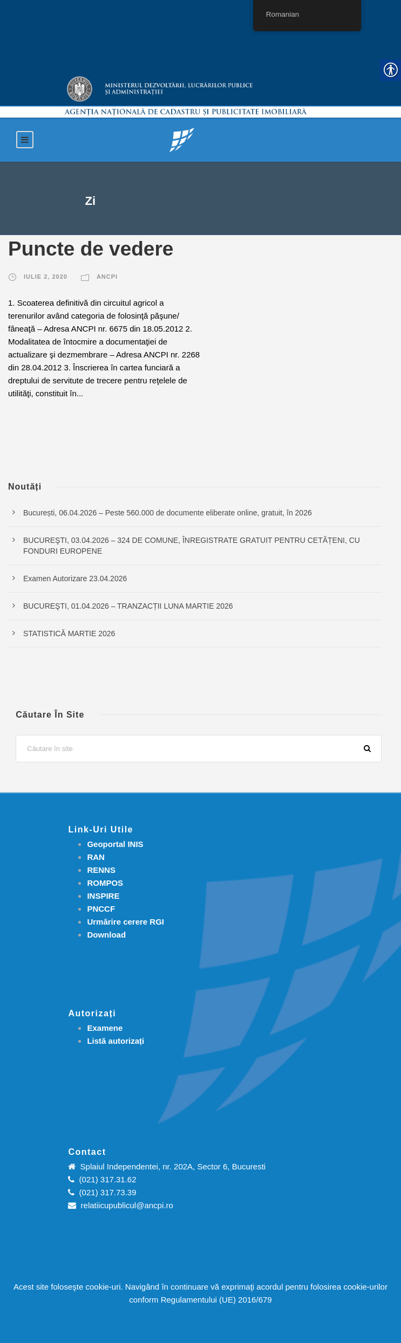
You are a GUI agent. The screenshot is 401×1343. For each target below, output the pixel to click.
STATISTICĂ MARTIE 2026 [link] (69, 633)
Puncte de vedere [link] (90, 249)
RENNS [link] (101, 869)
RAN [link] (96, 857)
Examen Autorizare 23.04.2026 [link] (75, 578)
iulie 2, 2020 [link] (45, 276)
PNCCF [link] (101, 908)
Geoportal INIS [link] (115, 844)
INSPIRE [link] (103, 895)
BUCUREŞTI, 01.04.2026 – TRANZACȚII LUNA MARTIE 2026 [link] (128, 606)
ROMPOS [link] (105, 882)
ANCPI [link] (107, 276)
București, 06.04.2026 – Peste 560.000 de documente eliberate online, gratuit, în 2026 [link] (167, 512)
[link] (181, 139)
